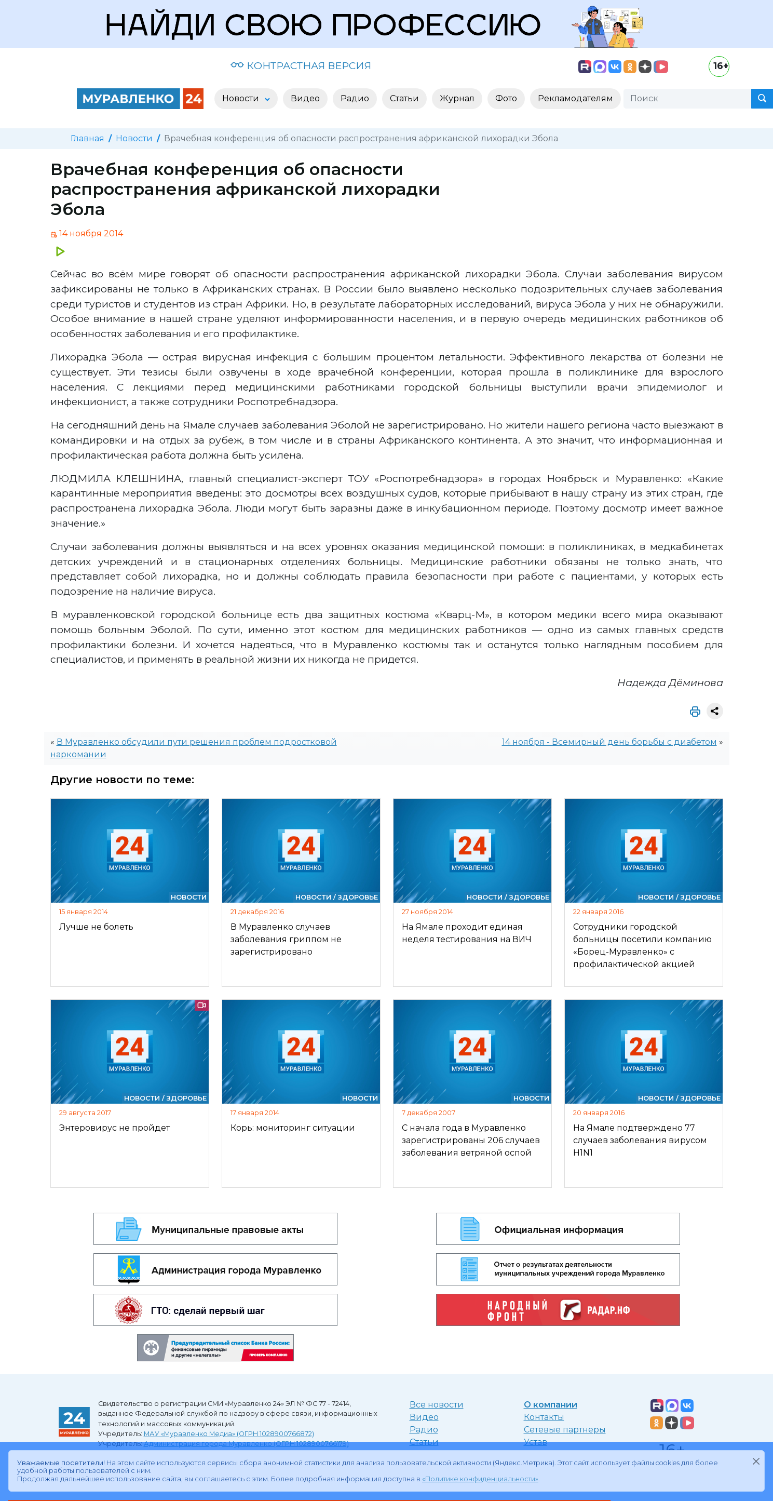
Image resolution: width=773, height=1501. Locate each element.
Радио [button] (355, 98)
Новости (134, 138)
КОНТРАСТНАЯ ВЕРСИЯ (300, 65)
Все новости (437, 1405)
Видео (424, 1417)
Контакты (544, 1417)
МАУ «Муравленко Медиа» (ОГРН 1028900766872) (229, 1434)
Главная (87, 138)
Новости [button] (241, 98)
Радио (424, 1430)
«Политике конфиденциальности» (480, 1479)
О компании (550, 1405)
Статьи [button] (404, 98)
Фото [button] (506, 98)
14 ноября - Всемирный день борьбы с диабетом (609, 742)
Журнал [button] (457, 98)
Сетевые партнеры (565, 1430)
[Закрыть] (756, 1461)
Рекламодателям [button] (575, 98)
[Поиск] (687, 99)
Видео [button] (305, 98)
